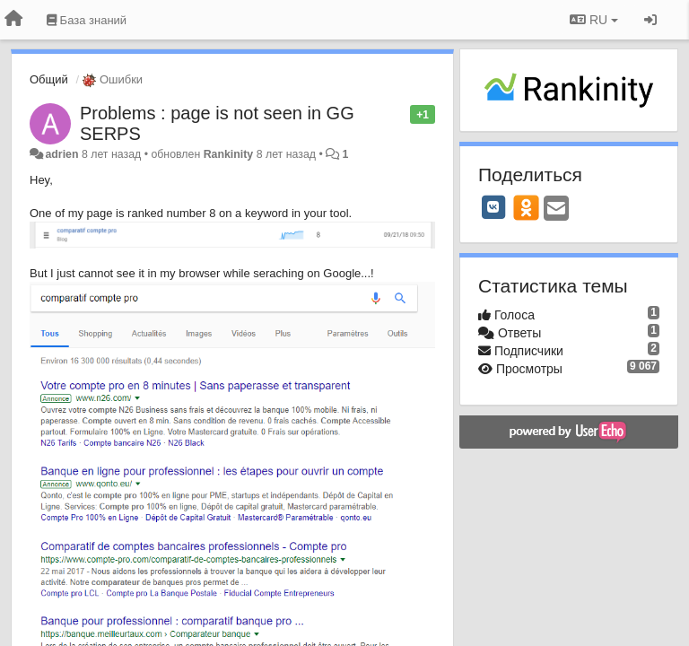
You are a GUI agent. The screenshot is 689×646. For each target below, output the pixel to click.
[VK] (493, 207)
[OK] (526, 207)
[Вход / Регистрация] (650, 19)
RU (594, 20)
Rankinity (229, 154)
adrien (61, 154)
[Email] (556, 209)
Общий (49, 79)
